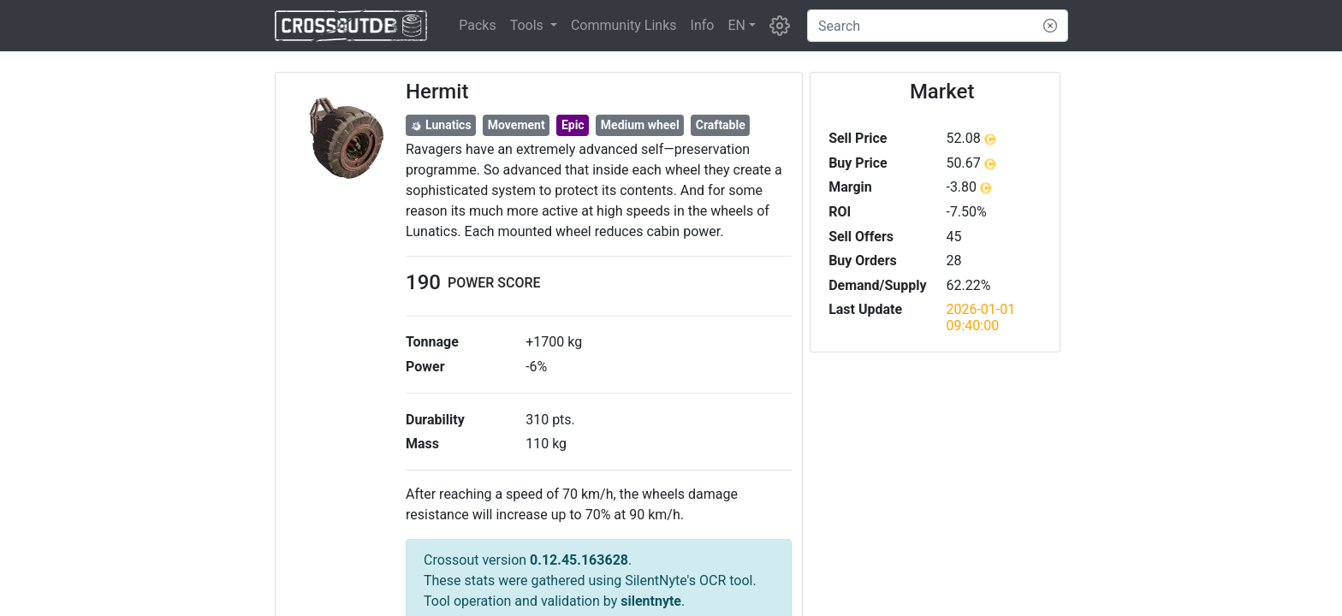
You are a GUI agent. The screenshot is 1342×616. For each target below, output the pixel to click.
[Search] (937, 25)
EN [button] (736, 25)
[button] (533, 25)
